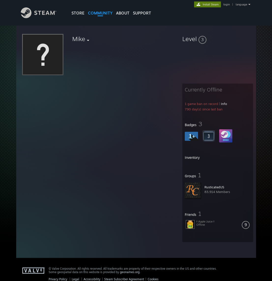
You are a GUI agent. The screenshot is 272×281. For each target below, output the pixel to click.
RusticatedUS (214, 187)
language (241, 4)
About (122, 13)
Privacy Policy (58, 279)
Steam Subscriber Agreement (124, 279)
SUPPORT (142, 13)
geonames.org (130, 272)
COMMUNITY (100, 13)
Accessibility (92, 279)
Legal (75, 279)
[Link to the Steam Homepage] (42, 17)
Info (224, 104)
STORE (78, 13)
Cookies (153, 279)
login (226, 4)
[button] (217, 39)
